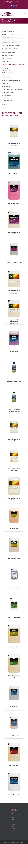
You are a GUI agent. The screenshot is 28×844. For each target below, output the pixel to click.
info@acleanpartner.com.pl (14, 2)
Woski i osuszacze (7, 77)
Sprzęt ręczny (6, 86)
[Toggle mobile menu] (25, 13)
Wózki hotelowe (7, 100)
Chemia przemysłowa (8, 37)
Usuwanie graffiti (7, 95)
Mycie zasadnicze (7, 70)
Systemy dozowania (8, 92)
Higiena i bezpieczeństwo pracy (11, 45)
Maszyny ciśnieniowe (8, 52)
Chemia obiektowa (7, 34)
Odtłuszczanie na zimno (8, 72)
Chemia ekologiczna (8, 31)
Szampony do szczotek (8, 74)
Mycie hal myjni (6, 58)
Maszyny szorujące (8, 55)
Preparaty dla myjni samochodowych (13, 64)
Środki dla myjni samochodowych (12, 89)
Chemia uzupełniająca (8, 40)
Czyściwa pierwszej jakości (10, 42)
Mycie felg (5, 68)
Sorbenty (5, 83)
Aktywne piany (6, 66)
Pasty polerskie (6, 61)
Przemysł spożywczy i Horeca (11, 80)
